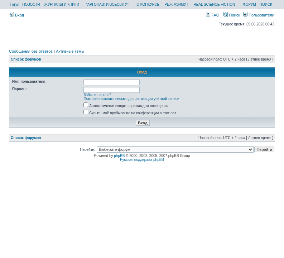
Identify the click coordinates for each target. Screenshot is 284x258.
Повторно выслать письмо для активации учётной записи (131, 99)
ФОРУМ (249, 4)
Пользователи (258, 15)
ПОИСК (266, 4)
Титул (14, 4)
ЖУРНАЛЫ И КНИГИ (61, 4)
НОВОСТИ (31, 4)
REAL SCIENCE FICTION (214, 4)
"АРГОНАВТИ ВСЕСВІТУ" (107, 4)
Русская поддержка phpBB (142, 160)
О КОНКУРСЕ (147, 4)
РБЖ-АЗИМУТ (176, 4)
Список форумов (26, 59)
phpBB (119, 156)
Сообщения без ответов (31, 51)
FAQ (212, 15)
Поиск (231, 15)
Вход (17, 15)
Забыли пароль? (97, 95)
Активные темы (70, 51)
